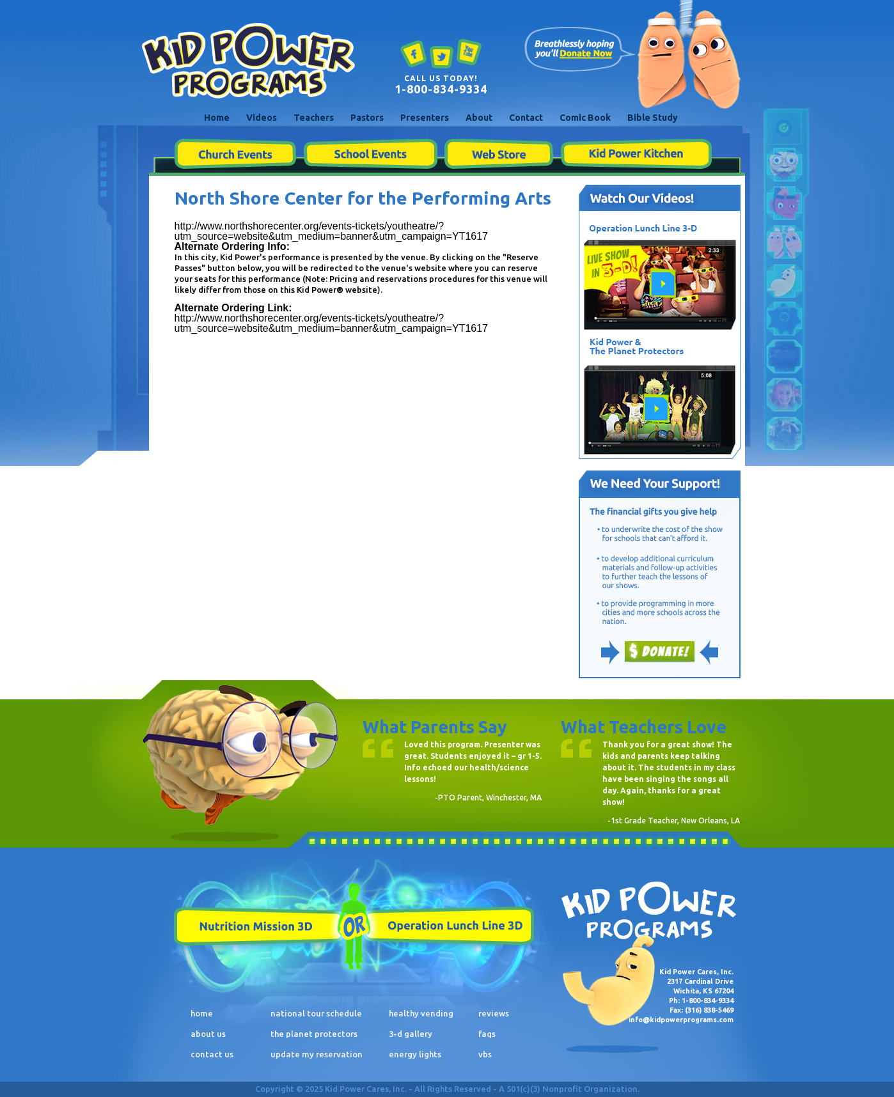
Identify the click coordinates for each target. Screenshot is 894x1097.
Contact (526, 118)
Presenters (424, 118)
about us (208, 1033)
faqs (487, 1033)
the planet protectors (314, 1033)
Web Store (499, 154)
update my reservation (317, 1054)
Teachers (314, 118)
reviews (493, 1013)
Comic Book (585, 118)
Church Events (235, 154)
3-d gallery (410, 1033)
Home (217, 118)
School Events (370, 154)
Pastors (367, 118)
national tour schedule (316, 1013)
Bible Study (652, 118)
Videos (261, 118)
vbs (485, 1054)
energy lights (415, 1054)
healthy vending (421, 1013)
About (479, 118)
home (202, 1013)
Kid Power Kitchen (636, 154)
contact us (212, 1054)
